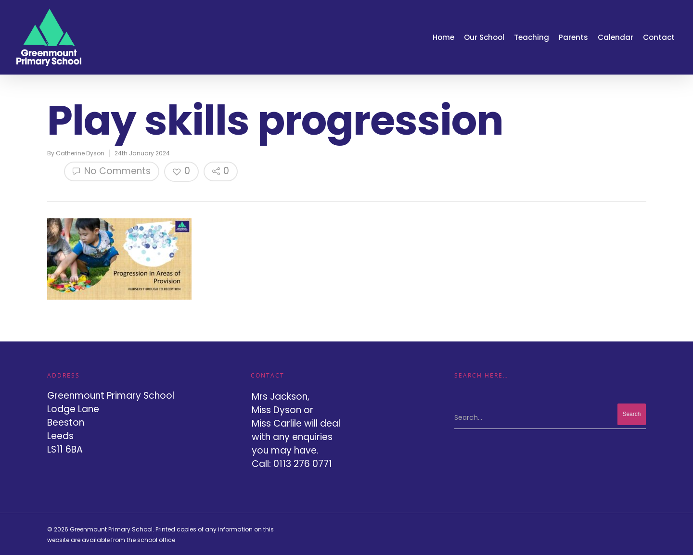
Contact (659, 37)
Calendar (615, 37)
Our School (484, 37)
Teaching (531, 37)
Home (443, 37)
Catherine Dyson (80, 153)
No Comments (112, 170)
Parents (573, 37)
